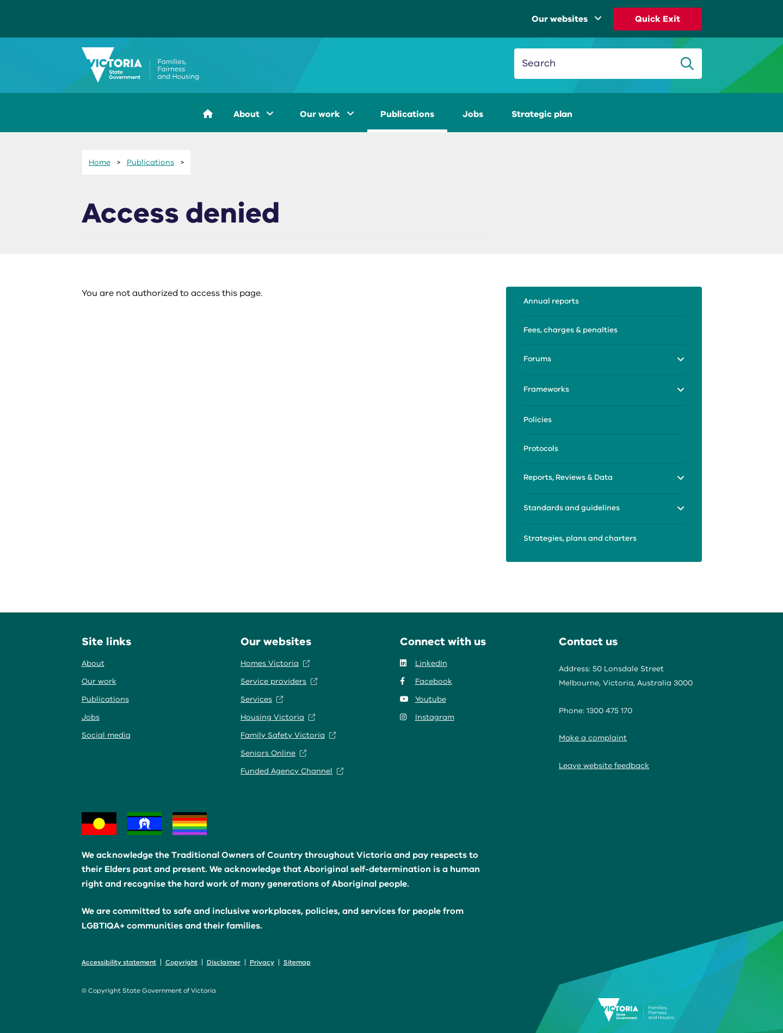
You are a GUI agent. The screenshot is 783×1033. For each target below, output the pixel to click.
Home (99, 162)
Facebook (426, 681)
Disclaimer (224, 962)
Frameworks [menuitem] (546, 389)
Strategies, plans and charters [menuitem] (580, 538)
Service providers (279, 681)
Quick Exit (657, 19)
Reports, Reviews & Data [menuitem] (568, 477)
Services (262, 699)
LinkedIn (423, 663)
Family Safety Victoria (288, 735)
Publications (407, 114)
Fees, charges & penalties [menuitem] (570, 330)
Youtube (423, 699)
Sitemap (297, 962)
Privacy (262, 962)
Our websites (567, 19)
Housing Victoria (278, 717)
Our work (327, 114)
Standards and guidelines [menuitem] (571, 508)
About (253, 114)
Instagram (427, 717)
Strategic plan (541, 114)
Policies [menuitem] (537, 420)
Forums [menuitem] (537, 359)
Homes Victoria (275, 663)
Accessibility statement (119, 962)
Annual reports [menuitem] (551, 301)
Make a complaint (593, 738)
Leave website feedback (604, 765)
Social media (106, 735)
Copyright (181, 962)
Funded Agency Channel (292, 771)
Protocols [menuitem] (540, 448)
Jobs (473, 114)
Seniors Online (273, 753)
